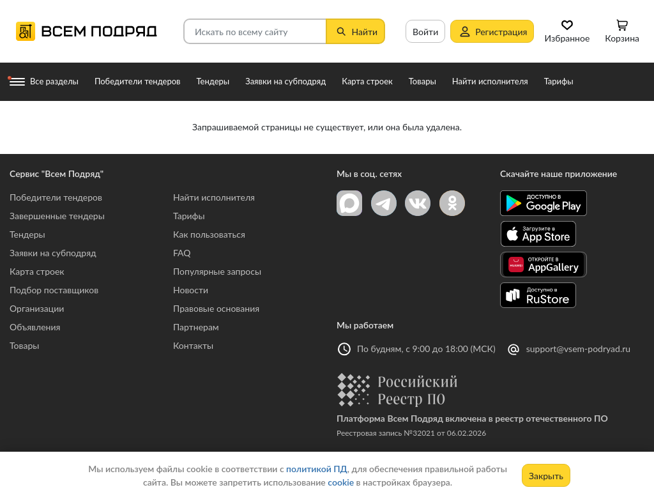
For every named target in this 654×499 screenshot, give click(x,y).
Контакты (193, 345)
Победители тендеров (56, 197)
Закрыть (546, 475)
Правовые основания (216, 308)
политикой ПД (316, 468)
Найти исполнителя (214, 197)
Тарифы (189, 215)
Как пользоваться (209, 234)
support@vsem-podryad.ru (578, 348)
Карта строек (37, 271)
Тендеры (27, 234)
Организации (37, 308)
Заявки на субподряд (53, 252)
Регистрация (492, 31)
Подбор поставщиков (54, 289)
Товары (24, 345)
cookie (341, 482)
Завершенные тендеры (57, 215)
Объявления (35, 326)
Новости (190, 289)
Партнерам (196, 326)
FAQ (182, 252)
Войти (425, 31)
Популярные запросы (217, 271)
